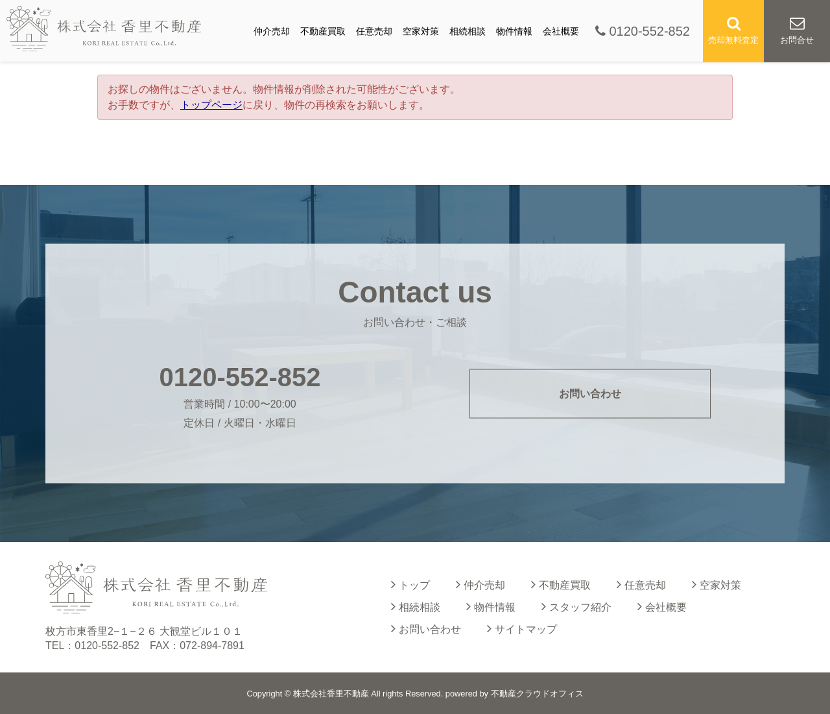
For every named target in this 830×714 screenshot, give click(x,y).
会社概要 (561, 31)
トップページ (211, 104)
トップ (410, 584)
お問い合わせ (590, 393)
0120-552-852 (642, 31)
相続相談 (467, 31)
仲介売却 (272, 31)
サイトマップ (522, 628)
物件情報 (514, 31)
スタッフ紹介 (576, 606)
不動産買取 (323, 31)
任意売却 (374, 31)
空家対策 (421, 31)
